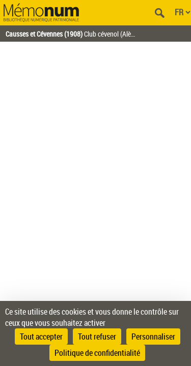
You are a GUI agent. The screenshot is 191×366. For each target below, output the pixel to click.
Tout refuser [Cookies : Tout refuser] (97, 336)
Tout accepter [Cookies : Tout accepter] (41, 336)
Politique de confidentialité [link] (97, 352)
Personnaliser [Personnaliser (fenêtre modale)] (153, 336)
